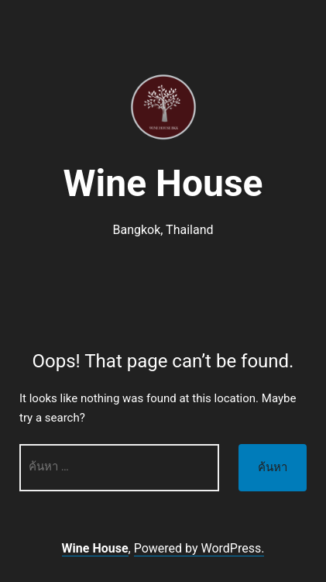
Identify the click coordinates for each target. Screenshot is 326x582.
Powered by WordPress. (199, 548)
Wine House (163, 183)
